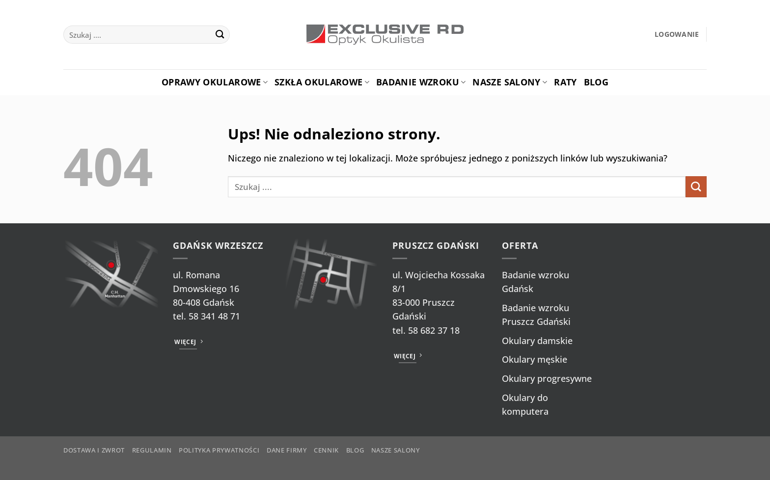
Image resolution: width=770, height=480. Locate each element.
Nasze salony (509, 82)
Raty (565, 82)
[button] (677, 34)
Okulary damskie (537, 341)
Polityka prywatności (219, 450)
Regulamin (152, 450)
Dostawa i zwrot (94, 450)
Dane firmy (287, 450)
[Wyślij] (220, 35)
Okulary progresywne (547, 378)
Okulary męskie (534, 359)
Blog (596, 82)
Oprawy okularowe (215, 82)
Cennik (326, 450)
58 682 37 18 (434, 330)
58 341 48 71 (214, 316)
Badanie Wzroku (421, 82)
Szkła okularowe (322, 82)
